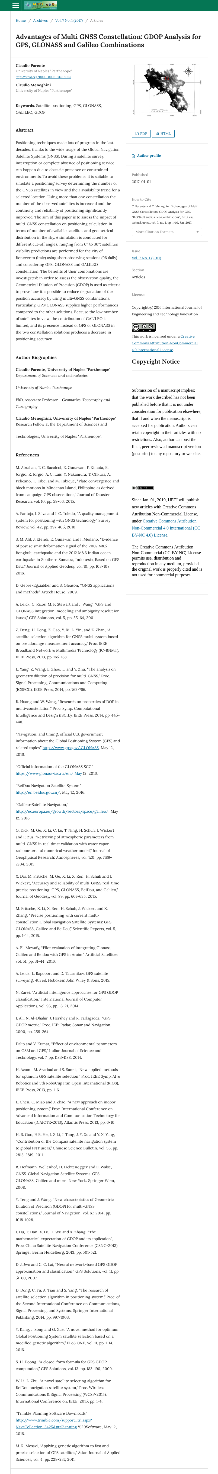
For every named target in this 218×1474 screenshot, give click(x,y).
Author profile (149, 155)
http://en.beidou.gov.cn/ (38, 792)
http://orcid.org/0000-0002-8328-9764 (43, 77)
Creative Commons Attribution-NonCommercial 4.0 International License (165, 343)
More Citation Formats (155, 232)
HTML (165, 133)
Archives (40, 20)
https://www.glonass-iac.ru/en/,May (49, 773)
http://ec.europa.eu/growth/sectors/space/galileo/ (62, 811)
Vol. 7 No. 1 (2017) (69, 20)
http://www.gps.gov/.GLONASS (71, 747)
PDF (143, 133)
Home (21, 20)
